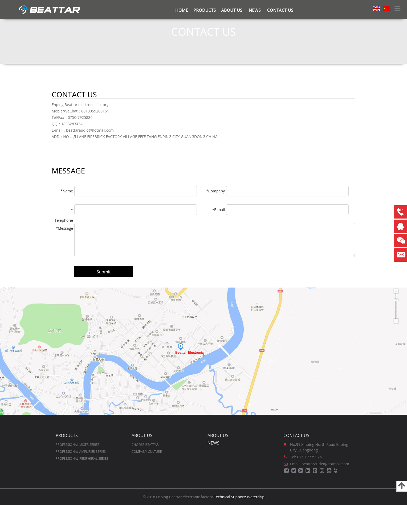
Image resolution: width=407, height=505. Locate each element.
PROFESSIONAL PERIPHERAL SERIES (82, 458)
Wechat (400, 240)
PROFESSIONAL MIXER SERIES (77, 444)
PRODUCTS (204, 10)
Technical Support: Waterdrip (239, 496)
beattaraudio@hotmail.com (400, 255)
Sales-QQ (401, 228)
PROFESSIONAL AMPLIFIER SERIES (81, 451)
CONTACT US (280, 10)
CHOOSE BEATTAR (145, 444)
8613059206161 (400, 212)
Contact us (296, 435)
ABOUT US (231, 10)
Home (181, 10)
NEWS (255, 10)
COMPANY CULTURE (147, 451)
